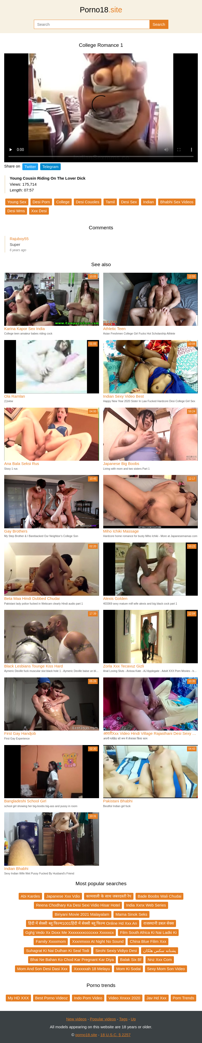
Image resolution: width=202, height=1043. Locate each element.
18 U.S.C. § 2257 (115, 1034)
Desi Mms (16, 211)
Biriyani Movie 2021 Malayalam (82, 914)
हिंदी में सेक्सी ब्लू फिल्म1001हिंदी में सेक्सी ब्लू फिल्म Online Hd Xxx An (82, 923)
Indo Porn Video (88, 998)
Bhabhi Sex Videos (176, 202)
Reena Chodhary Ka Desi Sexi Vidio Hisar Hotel (78, 905)
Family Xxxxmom (51, 941)
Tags (123, 1019)
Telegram (50, 166)
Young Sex (16, 202)
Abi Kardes (30, 896)
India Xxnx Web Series (146, 905)
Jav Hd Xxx (157, 998)
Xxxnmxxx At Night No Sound (97, 941)
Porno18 (101, 10)
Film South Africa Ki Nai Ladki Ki (148, 932)
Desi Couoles (87, 202)
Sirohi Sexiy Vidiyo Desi (116, 950)
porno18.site (86, 1034)
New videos (76, 1019)
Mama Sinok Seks (131, 914)
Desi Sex (129, 202)
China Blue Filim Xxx (148, 941)
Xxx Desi (39, 211)
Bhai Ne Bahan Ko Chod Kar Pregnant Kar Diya (72, 959)
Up (133, 1019)
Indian (148, 202)
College (63, 202)
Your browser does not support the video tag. (101, 107)
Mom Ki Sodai (128, 968)
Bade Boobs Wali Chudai (159, 896)
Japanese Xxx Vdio (63, 896)
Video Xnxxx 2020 (124, 998)
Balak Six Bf (130, 959)
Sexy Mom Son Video (166, 968)
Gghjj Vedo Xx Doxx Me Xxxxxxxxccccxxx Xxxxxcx (69, 932)
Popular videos (103, 1019)
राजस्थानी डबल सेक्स (158, 923)
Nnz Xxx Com (160, 959)
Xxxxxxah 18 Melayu (92, 968)
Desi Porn (41, 202)
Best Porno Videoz (51, 998)
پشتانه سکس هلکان (159, 950)
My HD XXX (18, 998)
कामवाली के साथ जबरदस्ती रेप (108, 896)
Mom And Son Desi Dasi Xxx (42, 968)
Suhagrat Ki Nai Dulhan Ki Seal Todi (57, 950)
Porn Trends (183, 998)
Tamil (110, 202)
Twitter (30, 166)
